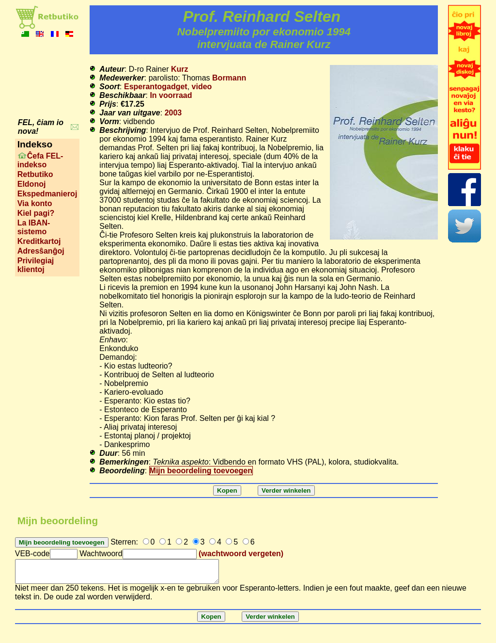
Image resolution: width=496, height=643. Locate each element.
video (202, 86)
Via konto (34, 203)
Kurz (179, 69)
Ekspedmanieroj (47, 194)
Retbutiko (35, 174)
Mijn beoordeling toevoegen (201, 470)
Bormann (229, 78)
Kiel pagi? (35, 213)
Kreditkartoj (39, 241)
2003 (173, 113)
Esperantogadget (155, 86)
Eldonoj (31, 184)
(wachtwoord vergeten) (241, 553)
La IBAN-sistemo (33, 227)
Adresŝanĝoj (40, 251)
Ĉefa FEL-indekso (40, 160)
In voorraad (171, 95)
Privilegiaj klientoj (35, 265)
